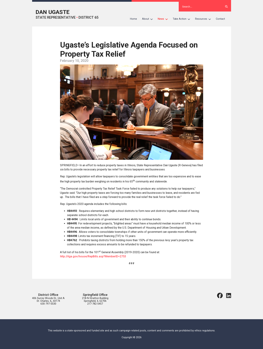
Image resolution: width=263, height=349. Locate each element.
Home (133, 18)
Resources (204, 19)
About (148, 19)
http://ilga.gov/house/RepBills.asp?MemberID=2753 (93, 256)
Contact (220, 18)
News (164, 19)
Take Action (183, 19)
